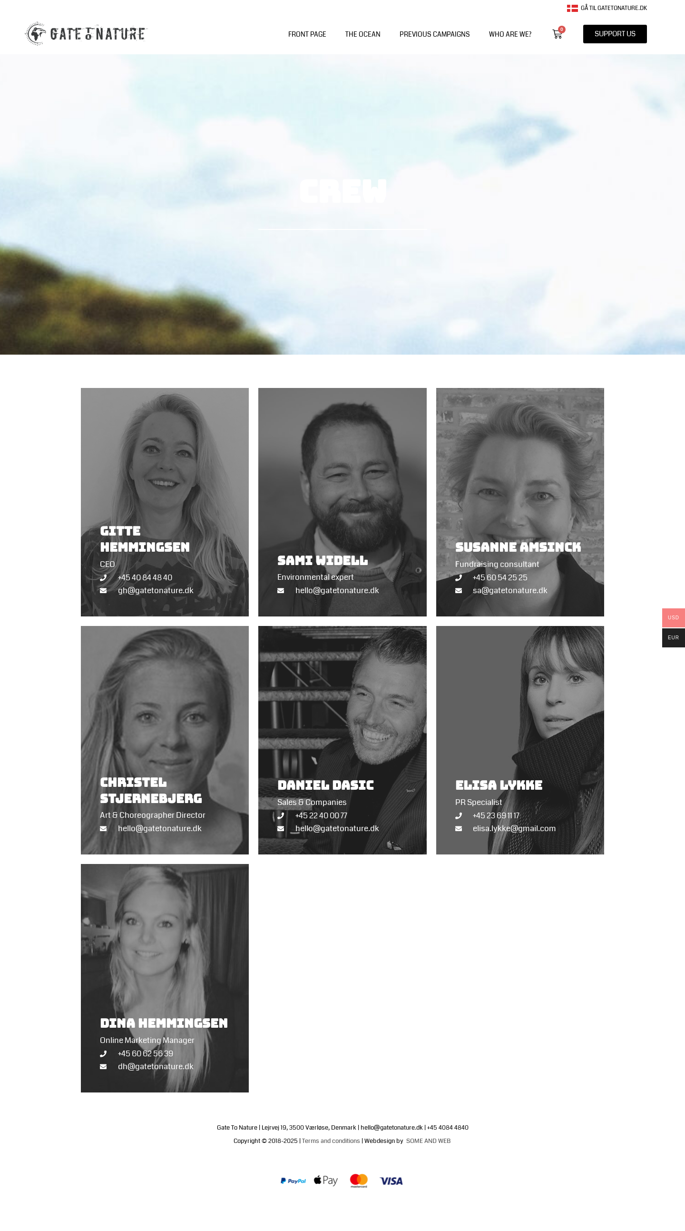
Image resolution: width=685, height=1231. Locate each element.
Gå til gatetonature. (603, 8)
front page (307, 34)
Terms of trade (364, 1209)
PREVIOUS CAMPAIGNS (435, 34)
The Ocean (363, 34)
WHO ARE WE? (510, 34)
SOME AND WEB (429, 1141)
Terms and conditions (331, 1141)
